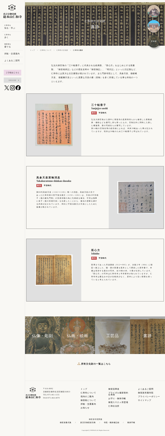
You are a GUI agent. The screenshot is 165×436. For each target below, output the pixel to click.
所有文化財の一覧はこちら (96, 364)
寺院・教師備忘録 (111, 422)
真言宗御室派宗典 (88, 422)
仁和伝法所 (113, 406)
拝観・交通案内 (88, 404)
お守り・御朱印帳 (117, 398)
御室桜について (88, 400)
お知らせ (85, 408)
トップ (84, 389)
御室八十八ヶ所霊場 (118, 402)
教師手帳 (131, 422)
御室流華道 (113, 389)
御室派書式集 (65, 422)
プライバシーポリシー (149, 396)
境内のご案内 (87, 396)
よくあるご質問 (145, 389)
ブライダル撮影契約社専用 (118, 394)
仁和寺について (88, 393)
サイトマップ (144, 400)
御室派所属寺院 (145, 393)
